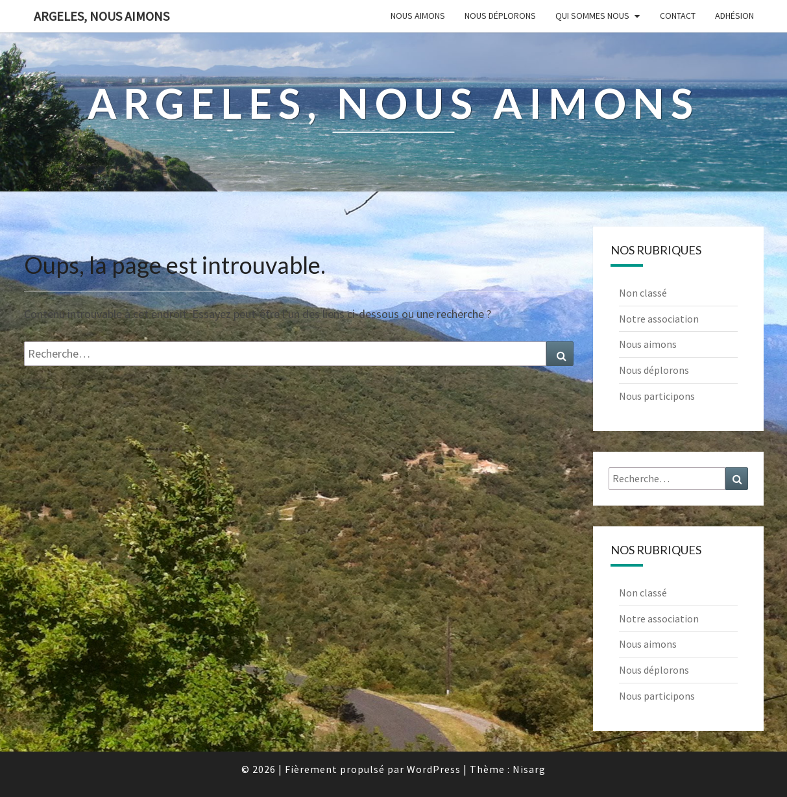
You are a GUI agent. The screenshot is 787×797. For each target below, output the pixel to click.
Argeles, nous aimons (101, 16)
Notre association (659, 318)
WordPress (434, 769)
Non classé (643, 292)
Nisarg (529, 769)
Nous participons (657, 395)
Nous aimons (418, 15)
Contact (678, 15)
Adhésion (734, 15)
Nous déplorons (500, 15)
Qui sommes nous (592, 15)
